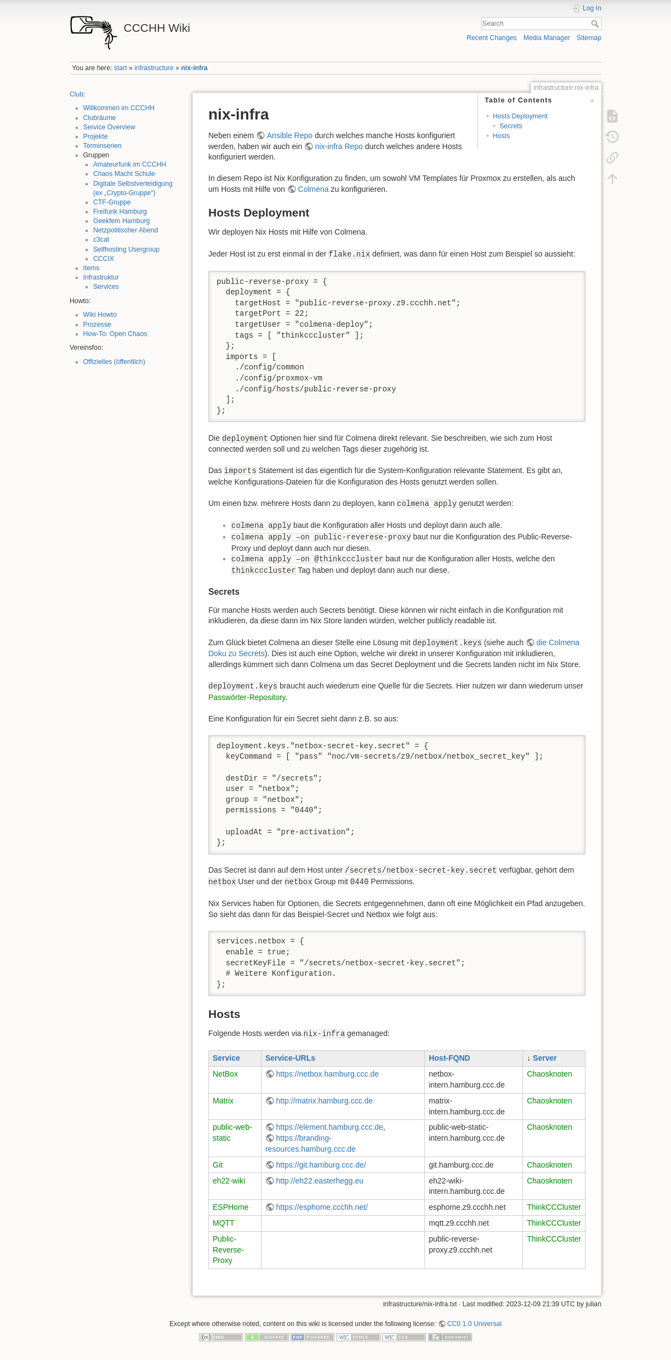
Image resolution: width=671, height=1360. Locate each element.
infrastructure (153, 68)
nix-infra (194, 68)
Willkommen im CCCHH (119, 108)
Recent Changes (491, 38)
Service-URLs (290, 1058)
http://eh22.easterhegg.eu (320, 1180)
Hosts (501, 136)
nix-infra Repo (339, 146)
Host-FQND (449, 1058)
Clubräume (99, 118)
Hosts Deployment (520, 116)
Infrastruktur (101, 277)
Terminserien (102, 146)
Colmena (313, 189)
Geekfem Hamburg (121, 221)
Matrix (223, 1100)
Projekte (95, 136)
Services (106, 287)
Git (218, 1164)
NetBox (225, 1073)
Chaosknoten (549, 1073)
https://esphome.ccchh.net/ (322, 1207)
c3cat (101, 239)
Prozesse (97, 324)
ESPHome (230, 1207)
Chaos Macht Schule (124, 174)
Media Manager (547, 38)
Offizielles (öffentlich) (114, 362)
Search (596, 23)
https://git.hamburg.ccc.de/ (321, 1164)
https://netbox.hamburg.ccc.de (327, 1073)
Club (76, 94)
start (120, 68)
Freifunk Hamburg (120, 211)
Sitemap (589, 38)
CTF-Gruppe (112, 202)
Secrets (510, 126)
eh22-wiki (229, 1180)
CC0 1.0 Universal (474, 1324)
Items (91, 268)
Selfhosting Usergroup (126, 249)
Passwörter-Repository (247, 697)
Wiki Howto (100, 314)
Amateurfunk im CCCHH (129, 164)
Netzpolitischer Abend (125, 230)
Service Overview (109, 127)
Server (545, 1058)
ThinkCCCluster (554, 1207)
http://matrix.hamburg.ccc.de (324, 1100)
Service (226, 1058)
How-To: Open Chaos (115, 334)
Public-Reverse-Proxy (228, 1249)
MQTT (224, 1223)
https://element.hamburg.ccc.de (329, 1127)
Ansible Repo (289, 135)
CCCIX (103, 259)
